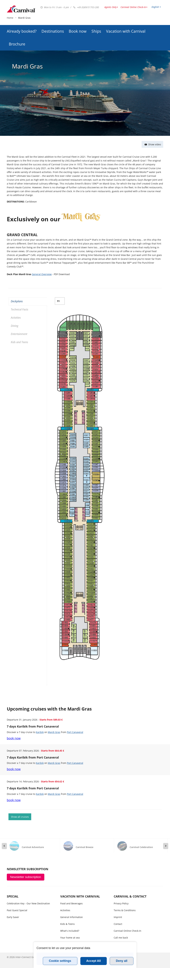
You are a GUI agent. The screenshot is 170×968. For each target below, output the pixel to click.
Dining (14, 326)
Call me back (121, 937)
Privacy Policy (121, 903)
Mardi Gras (54, 732)
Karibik (40, 732)
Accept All (93, 961)
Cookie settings (60, 961)
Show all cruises (20, 816)
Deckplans (17, 301)
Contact (118, 924)
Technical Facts (19, 309)
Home (10, 46)
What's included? (69, 930)
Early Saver (13, 917)
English (155, 6)
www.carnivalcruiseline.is (21, 8)
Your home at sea (70, 937)
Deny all (121, 961)
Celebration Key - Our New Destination (28, 903)
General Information (71, 917)
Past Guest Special (17, 910)
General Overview (42, 274)
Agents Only (110, 7)
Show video (152, 144)
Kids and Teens (19, 342)
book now (14, 738)
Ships (96, 22)
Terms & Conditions (125, 910)
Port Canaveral (75, 732)
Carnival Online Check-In (133, 7)
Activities (16, 317)
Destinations (53, 22)
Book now (77, 22)
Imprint (118, 917)
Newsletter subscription (25, 877)
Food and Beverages (71, 903)
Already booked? (22, 22)
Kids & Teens (67, 924)
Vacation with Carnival (125, 22)
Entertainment (19, 334)
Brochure (17, 35)
